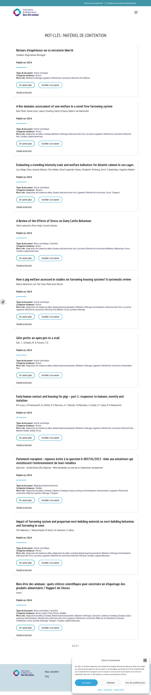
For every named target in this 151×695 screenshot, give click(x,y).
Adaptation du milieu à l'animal (38, 134)
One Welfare (85, 78)
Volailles (39, 488)
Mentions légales (119, 689)
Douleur (56, 192)
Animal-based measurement (64, 307)
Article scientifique (41, 129)
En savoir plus (25, 85)
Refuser (111, 682)
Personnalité (127, 365)
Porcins (38, 75)
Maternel (75, 78)
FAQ (47, 676)
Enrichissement (99, 307)
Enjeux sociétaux (76, 490)
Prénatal (82, 555)
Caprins (44, 613)
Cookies (100, 689)
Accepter (86, 682)
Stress (108, 192)
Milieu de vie (101, 618)
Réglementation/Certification (46, 485)
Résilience (110, 248)
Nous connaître (52, 671)
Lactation (90, 134)
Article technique (41, 73)
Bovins (38, 246)
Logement (47, 78)
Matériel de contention (61, 78)
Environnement (103, 490)
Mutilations (111, 618)
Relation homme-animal (25, 430)
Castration (96, 615)
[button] (145, 660)
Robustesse (119, 248)
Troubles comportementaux (31, 136)
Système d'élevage (77, 309)
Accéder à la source (50, 85)
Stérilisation (21, 620)
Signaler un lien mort (24, 92)
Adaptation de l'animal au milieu (39, 192)
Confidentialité (107, 689)
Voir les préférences (135, 682)
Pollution (29, 493)
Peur (18, 136)
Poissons (39, 190)
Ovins (50, 613)
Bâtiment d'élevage (34, 78)
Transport (116, 192)
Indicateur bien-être (77, 134)
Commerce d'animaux (60, 490)
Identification (43, 618)
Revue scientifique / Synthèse (46, 243)
